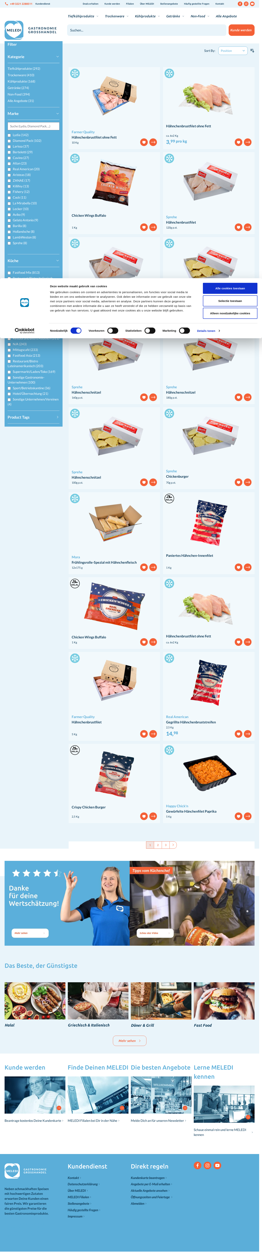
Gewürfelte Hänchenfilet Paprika (191, 811)
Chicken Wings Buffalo (89, 215)
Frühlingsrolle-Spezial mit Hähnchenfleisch (104, 562)
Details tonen (206, 52)
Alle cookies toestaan (230, 10)
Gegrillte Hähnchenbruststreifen (191, 722)
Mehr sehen (129, 1041)
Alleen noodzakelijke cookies (230, 35)
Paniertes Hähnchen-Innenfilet (189, 555)
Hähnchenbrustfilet (181, 222)
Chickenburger (177, 476)
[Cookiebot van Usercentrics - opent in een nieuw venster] (24, 52)
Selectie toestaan (230, 22)
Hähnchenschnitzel (180, 307)
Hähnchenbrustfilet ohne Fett (94, 137)
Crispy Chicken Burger (89, 807)
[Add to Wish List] (144, 142)
